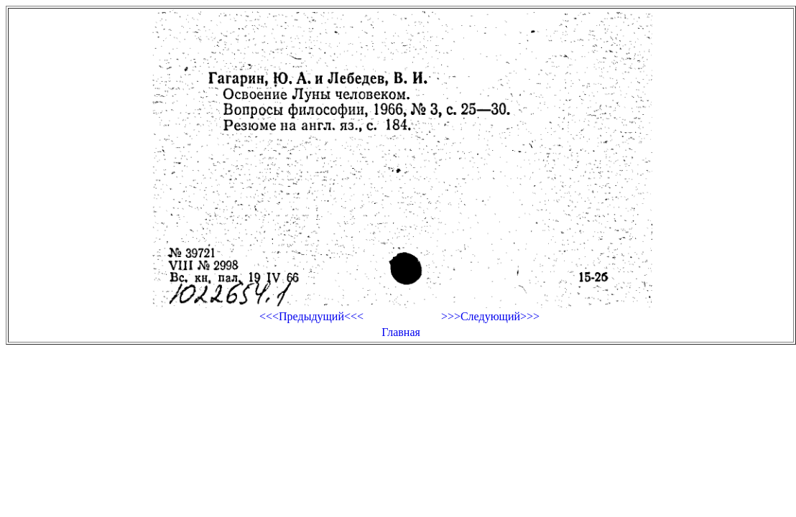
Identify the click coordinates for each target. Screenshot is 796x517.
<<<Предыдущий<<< (311, 316)
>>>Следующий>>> (490, 316)
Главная (400, 332)
